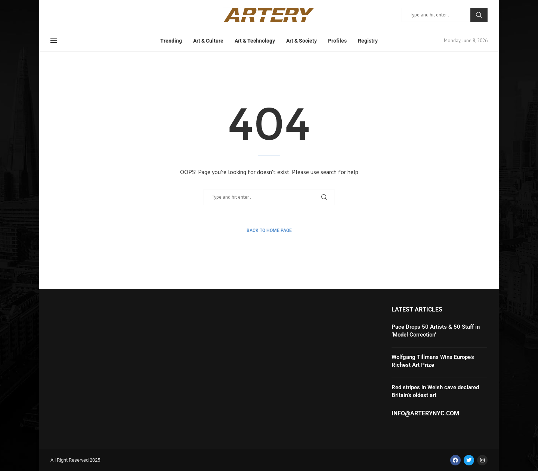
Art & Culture (208, 41)
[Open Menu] (53, 40)
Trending (171, 41)
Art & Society (301, 41)
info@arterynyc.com (425, 413)
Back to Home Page (269, 230)
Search (479, 15)
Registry (368, 41)
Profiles (337, 41)
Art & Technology (255, 41)
